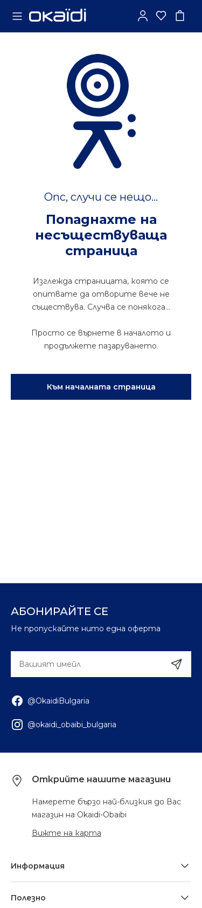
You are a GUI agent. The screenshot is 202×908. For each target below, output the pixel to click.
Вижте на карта (66, 833)
